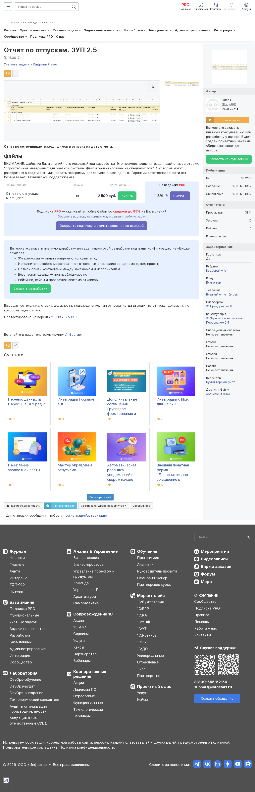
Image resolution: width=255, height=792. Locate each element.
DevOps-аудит (22, 686)
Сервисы (81, 634)
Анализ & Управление (95, 551)
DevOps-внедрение (26, 693)
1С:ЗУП (143, 642)
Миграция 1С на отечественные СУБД (28, 720)
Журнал (18, 551)
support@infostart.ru (213, 687)
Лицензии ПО (84, 689)
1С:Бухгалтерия (150, 602)
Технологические (88, 709)
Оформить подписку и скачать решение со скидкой (102, 226)
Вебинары (82, 660)
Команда (81, 583)
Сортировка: (103, 505)
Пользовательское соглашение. (30, 747)
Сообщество (21, 662)
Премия (16, 591)
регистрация (75, 515)
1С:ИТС (79, 627)
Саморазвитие (86, 603)
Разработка (20, 635)
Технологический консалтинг (34, 699)
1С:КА (142, 615)
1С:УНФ (143, 622)
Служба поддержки (218, 648)
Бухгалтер (213, 282)
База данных (20, 642)
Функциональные (24, 615)
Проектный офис (154, 686)
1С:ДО (142, 649)
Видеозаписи (214, 559)
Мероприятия (215, 551)
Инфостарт (74, 335)
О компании (206, 595)
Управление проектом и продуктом (93, 573)
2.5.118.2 (57, 317)
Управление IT (85, 590)
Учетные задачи (23, 622)
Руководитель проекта (157, 571)
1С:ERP (143, 609)
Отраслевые (84, 696)
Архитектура (84, 596)
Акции (78, 620)
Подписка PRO (22, 609)
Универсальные (150, 655)
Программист (149, 558)
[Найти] (248, 537)
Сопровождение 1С (93, 614)
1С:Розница (147, 635)
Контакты (202, 635)
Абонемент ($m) (218, 394)
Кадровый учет (217, 270)
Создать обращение (217, 698)
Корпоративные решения (89, 674)
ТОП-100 (17, 584)
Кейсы (78, 647)
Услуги (79, 640)
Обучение (147, 551)
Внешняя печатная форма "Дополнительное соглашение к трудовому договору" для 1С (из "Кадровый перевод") (176, 479)
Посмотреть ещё (100, 497)
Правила (201, 615)
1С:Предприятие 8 (219, 306)
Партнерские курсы (154, 584)
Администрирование (28, 649)
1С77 (141, 669)
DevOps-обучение (25, 679)
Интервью (18, 578)
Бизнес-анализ (86, 558)
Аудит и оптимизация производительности (28, 709)
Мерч (206, 581)
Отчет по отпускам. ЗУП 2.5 (50, 50)
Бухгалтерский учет (220, 382)
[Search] (223, 537)
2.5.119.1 (71, 317)
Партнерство (85, 654)
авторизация (97, 515)
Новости (17, 558)
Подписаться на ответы (23, 505)
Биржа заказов (216, 566)
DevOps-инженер (152, 578)
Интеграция (20, 655)
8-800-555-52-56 (210, 682)
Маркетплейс (151, 595)
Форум (208, 574)
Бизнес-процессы (88, 564)
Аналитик (145, 564)
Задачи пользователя (28, 629)
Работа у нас (205, 628)
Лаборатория (23, 673)
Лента (15, 571)
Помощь (201, 622)
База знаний (22, 602)
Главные (17, 564)
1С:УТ (142, 629)
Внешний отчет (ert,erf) (223, 294)
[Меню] (8, 6)
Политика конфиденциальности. (87, 747)
